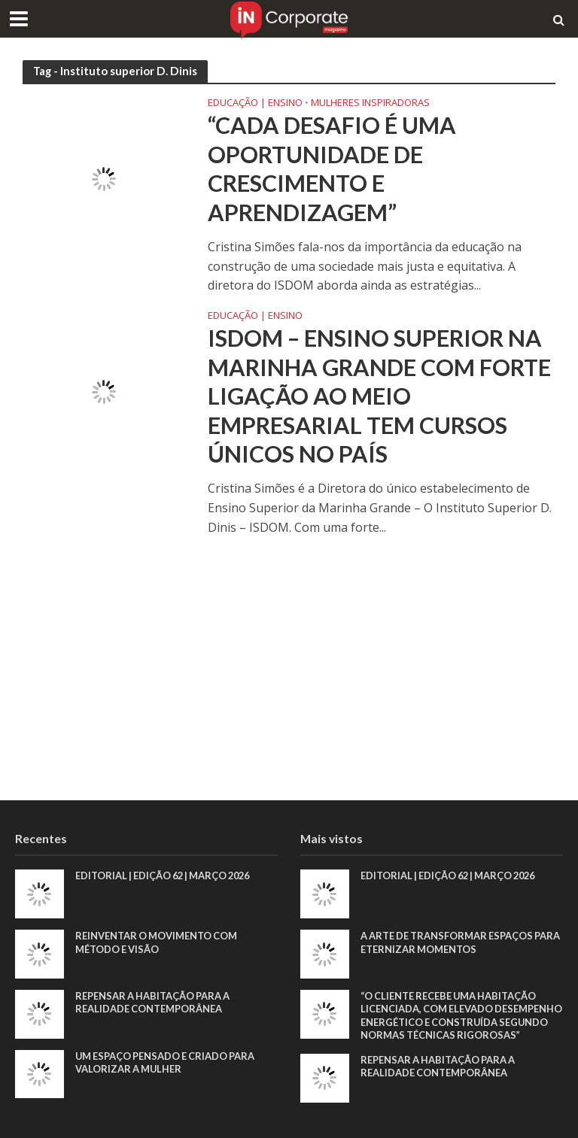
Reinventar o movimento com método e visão (157, 942)
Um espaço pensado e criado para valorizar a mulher (166, 1063)
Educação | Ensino (255, 103)
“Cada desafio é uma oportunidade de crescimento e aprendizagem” (333, 168)
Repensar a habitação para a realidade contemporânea (154, 1002)
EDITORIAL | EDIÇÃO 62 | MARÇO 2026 (166, 875)
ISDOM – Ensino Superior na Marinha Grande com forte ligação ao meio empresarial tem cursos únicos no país (380, 397)
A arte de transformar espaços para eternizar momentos (448, 942)
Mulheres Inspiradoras (370, 103)
